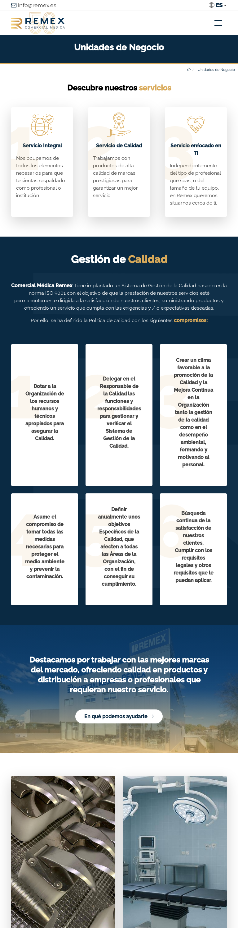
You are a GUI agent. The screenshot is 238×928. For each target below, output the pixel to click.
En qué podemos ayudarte (119, 716)
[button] (218, 5)
